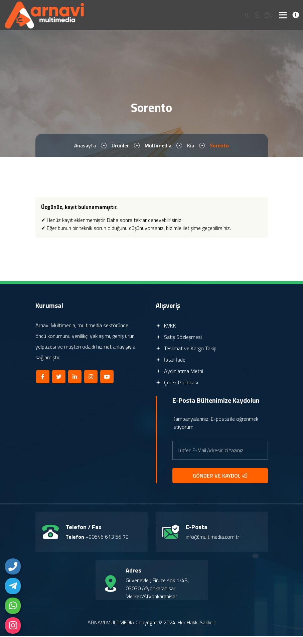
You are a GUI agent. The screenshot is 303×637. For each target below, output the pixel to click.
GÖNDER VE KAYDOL (220, 476)
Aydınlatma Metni (179, 372)
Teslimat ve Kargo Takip (186, 349)
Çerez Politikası (177, 383)
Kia (191, 146)
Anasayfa (84, 146)
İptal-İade (170, 360)
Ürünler (120, 146)
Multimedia (158, 146)
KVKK (166, 326)
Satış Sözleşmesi (179, 338)
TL (246, 15)
